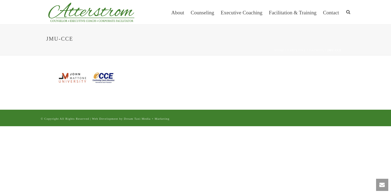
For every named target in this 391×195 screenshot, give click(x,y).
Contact (331, 12)
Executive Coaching (242, 12)
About (177, 12)
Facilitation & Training (292, 12)
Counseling (202, 12)
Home (280, 50)
